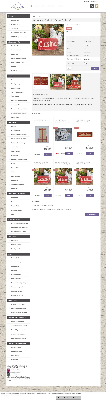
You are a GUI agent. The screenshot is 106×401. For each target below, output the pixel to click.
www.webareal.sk (21, 391)
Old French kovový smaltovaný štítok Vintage (62, 121)
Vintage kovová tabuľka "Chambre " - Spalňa (41, 163)
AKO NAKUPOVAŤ (44, 6)
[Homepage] (31, 6)
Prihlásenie (86, 1)
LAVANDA (36, 6)
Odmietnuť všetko (63, 398)
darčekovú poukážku (18, 376)
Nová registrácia (94, 1)
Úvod (34, 16)
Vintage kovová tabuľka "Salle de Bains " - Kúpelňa (63, 163)
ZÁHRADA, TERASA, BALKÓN (82, 104)
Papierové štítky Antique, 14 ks (42, 121)
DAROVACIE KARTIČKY (46, 105)
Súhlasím (76, 398)
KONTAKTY (53, 6)
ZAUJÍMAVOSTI (61, 6)
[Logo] (17, 6)
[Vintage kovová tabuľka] (48, 24)
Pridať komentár (91, 214)
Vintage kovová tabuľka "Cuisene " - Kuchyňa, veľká (84, 121)
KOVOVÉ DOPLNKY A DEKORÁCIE (63, 105)
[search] (92, 6)
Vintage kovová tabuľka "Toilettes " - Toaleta (83, 163)
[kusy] (69, 68)
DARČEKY (36, 105)
